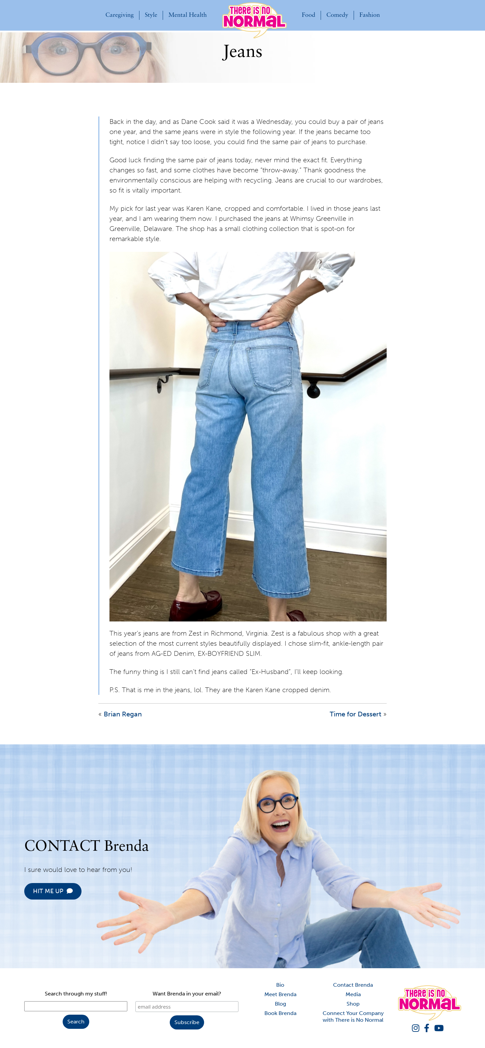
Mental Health (187, 15)
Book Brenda (280, 1013)
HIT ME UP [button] (84, 891)
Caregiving (119, 15)
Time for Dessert (355, 714)
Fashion (369, 15)
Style (151, 15)
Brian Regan (123, 714)
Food (308, 15)
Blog (280, 1004)
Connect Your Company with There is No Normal (353, 1016)
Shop (353, 1004)
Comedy (337, 15)
